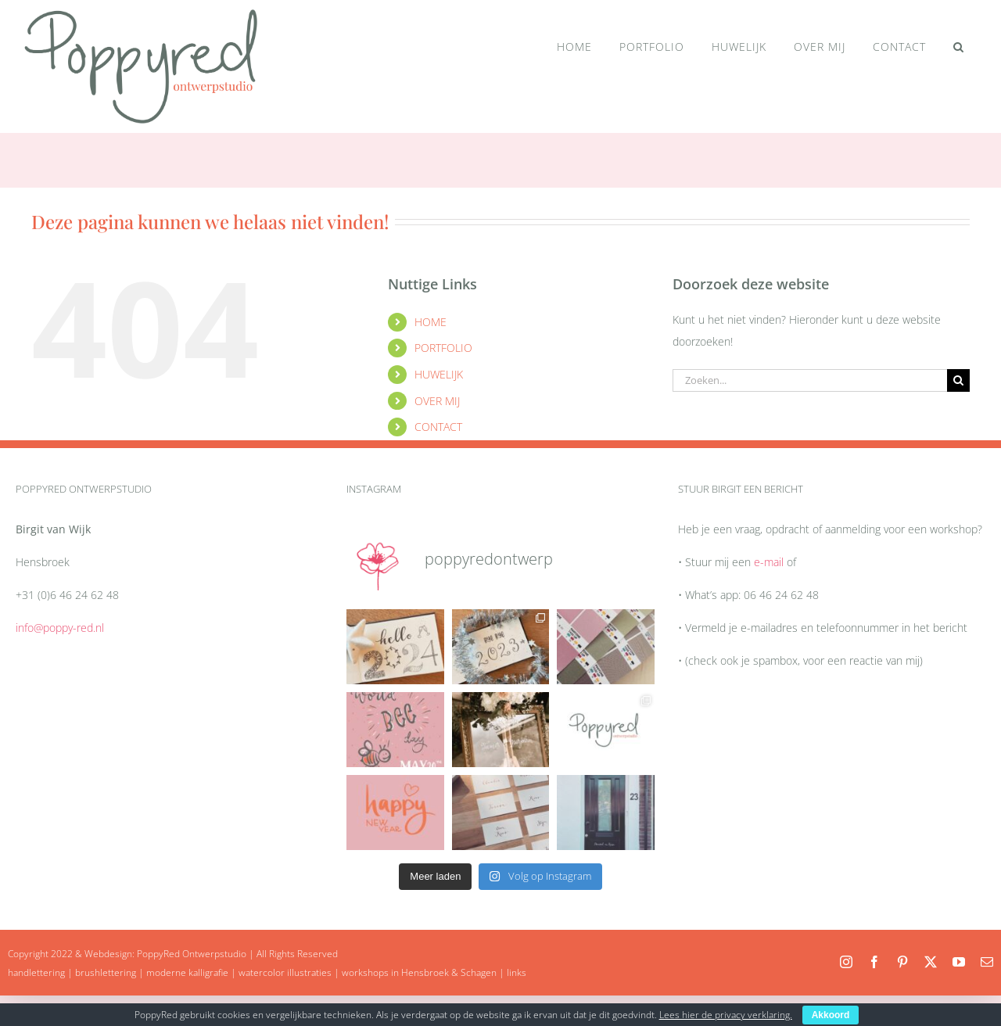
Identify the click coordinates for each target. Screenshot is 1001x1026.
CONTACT (438, 426)
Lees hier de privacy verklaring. (725, 1014)
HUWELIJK (438, 374)
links (516, 972)
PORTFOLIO (443, 347)
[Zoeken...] (810, 380)
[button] (958, 47)
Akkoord (831, 1015)
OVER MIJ (437, 400)
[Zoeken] (958, 380)
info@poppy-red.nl (60, 627)
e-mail (769, 561)
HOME (430, 321)
